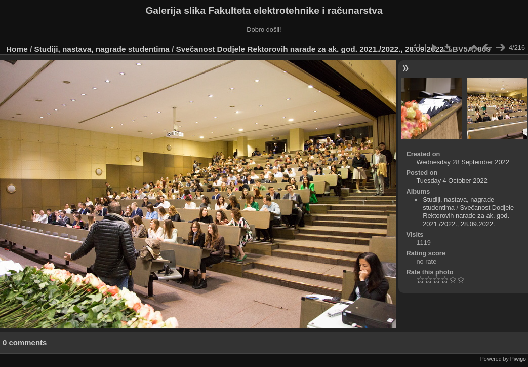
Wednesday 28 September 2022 (462, 162)
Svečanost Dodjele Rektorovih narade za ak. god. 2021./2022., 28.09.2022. (311, 49)
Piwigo (518, 359)
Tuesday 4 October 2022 (451, 181)
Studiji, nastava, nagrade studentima (102, 49)
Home (17, 49)
